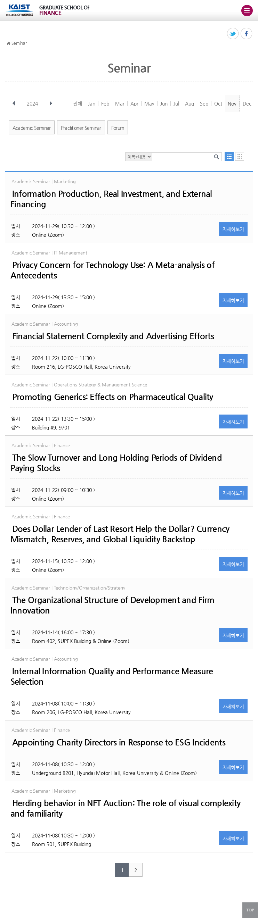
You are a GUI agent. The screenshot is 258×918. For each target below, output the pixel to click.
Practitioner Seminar (81, 128)
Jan (91, 103)
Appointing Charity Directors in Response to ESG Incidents (118, 742)
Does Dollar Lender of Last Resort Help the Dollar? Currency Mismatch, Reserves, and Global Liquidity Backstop (119, 534)
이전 (14, 103)
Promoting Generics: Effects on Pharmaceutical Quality (112, 397)
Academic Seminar (32, 128)
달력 (239, 156)
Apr (134, 103)
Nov (232, 103)
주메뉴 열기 (247, 10)
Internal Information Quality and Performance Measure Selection (111, 676)
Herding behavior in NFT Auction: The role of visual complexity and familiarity (125, 808)
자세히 (233, 229)
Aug (189, 103)
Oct (218, 103)
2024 (33, 103)
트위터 (233, 34)
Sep (204, 103)
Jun (164, 103)
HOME (8, 43)
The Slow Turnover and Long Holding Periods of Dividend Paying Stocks (116, 463)
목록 (229, 156)
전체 (77, 103)
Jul (176, 103)
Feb (105, 103)
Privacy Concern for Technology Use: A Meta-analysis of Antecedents (112, 270)
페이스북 (247, 34)
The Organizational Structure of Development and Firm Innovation (112, 605)
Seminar (19, 43)
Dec (247, 103)
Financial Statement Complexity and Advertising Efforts (113, 336)
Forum (117, 128)
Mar (119, 103)
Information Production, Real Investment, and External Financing (111, 199)
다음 (50, 103)
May (149, 103)
